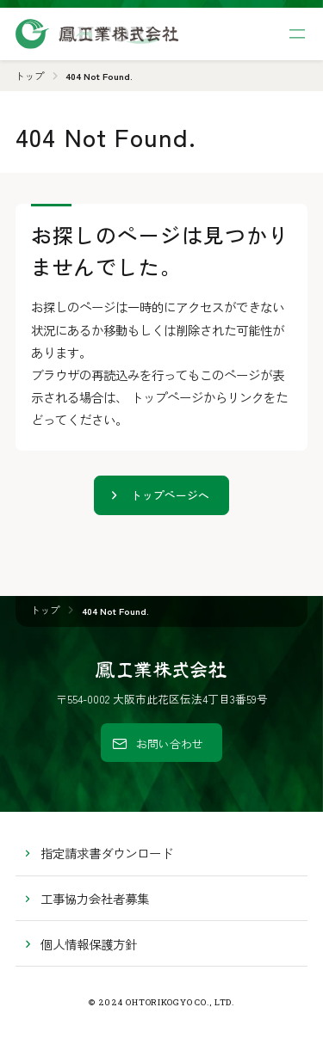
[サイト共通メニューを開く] (296, 34)
